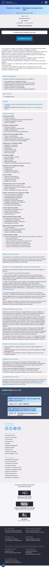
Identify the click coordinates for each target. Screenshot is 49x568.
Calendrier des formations (11, 459)
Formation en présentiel (11, 463)
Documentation (9, 441)
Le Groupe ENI (9, 439)
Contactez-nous (9, 423)
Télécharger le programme (24, 25)
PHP (35, 107)
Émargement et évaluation (12, 477)
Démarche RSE (9, 449)
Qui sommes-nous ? (10, 435)
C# (27, 107)
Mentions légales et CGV (11, 453)
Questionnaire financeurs (11, 475)
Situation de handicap (10, 451)
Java (29, 107)
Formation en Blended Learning (13, 469)
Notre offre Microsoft (10, 461)
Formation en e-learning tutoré (13, 467)
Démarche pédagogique (11, 445)
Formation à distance (10, 465)
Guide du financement (10, 473)
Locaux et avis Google (11, 437)
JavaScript (39, 107)
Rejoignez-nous (9, 425)
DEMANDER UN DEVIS (24, 38)
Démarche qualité (9, 447)
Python (6, 109)
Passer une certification (11, 471)
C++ (32, 107)
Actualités (7, 443)
